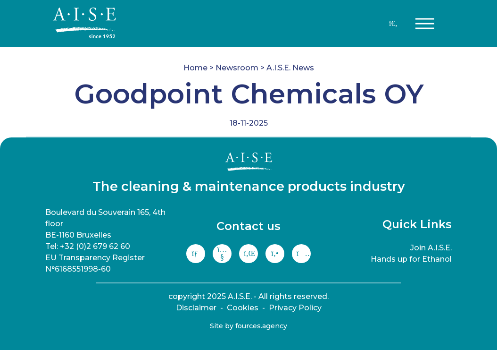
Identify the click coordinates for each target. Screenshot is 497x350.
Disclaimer (196, 307)
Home (195, 67)
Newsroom (236, 67)
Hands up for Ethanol (411, 259)
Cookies (242, 307)
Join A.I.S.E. (431, 247)
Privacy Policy (295, 307)
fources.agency (261, 326)
